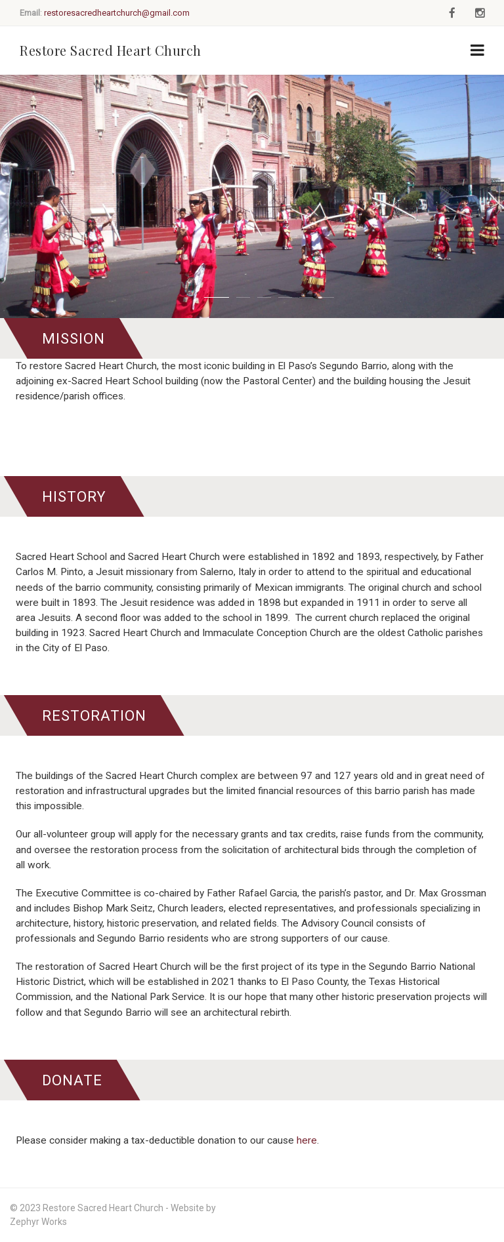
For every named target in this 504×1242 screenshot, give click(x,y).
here (307, 1140)
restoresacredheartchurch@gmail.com (117, 13)
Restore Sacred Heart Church (110, 50)
